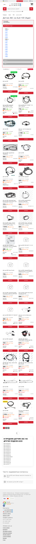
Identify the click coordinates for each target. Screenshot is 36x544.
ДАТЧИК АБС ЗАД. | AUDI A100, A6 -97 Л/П (10, 363)
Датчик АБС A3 (7, 448)
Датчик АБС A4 (7, 449)
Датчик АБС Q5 (7, 459)
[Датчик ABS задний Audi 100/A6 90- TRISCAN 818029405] (10, 147)
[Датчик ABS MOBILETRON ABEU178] (10, 171)
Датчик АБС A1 (7, 445)
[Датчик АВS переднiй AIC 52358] (26, 171)
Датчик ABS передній (8, 339)
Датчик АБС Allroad (8, 456)
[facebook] (4, 506)
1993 (6, 36)
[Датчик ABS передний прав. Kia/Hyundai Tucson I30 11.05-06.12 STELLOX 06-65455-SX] (10, 195)
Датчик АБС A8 (7, 455)
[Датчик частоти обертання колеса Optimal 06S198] (26, 309)
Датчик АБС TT (7, 464)
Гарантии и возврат (7, 533)
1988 (6, 55)
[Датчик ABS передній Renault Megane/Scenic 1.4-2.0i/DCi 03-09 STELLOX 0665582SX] (26, 264)
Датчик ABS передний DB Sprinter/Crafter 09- (24, 201)
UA (4, 1)
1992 (6, 34)
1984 (6, 48)
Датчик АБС (5, 81)
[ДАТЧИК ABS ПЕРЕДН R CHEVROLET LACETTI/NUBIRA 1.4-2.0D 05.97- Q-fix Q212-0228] (10, 239)
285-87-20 (14, 5)
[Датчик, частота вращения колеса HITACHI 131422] (26, 123)
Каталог (5, 538)
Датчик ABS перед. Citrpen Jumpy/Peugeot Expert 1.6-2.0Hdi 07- (9, 223)
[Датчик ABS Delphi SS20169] (26, 75)
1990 (6, 31)
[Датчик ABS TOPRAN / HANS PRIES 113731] (26, 381)
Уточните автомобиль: (6, 22)
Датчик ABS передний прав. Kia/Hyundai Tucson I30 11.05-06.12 (10, 201)
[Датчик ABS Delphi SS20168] (26, 147)
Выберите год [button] (8, 26)
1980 (6, 41)
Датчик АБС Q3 (7, 458)
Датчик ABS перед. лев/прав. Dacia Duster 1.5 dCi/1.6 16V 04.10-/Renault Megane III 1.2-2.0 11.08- (26, 223)
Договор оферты (7, 534)
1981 (6, 42)
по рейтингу (6, 69)
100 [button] (5, 64)
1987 (6, 53)
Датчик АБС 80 (7, 443)
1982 (6, 44)
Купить (10, 91)
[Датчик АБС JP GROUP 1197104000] (10, 75)
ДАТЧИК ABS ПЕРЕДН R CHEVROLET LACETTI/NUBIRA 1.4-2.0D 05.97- (10, 246)
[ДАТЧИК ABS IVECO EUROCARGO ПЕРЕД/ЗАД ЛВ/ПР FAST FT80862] (26, 333)
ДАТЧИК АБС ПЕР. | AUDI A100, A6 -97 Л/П (26, 363)
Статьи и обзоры (7, 536)
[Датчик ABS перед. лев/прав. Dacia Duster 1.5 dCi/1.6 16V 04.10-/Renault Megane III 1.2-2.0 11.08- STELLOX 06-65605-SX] (26, 217)
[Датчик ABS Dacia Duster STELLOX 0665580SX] (10, 264)
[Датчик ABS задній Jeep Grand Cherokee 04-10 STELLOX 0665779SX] (26, 287)
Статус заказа (6, 527)
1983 (6, 46)
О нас (4, 540)
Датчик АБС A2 (7, 446)
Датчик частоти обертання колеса (25, 316)
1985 (6, 49)
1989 (6, 56)
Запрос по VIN (20, 1)
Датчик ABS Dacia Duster (8, 270)
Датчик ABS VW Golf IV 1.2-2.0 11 (26, 246)
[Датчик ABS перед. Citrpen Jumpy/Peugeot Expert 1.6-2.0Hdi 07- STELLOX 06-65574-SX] (10, 217)
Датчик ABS (21, 81)
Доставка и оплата (7, 531)
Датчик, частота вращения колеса (25, 130)
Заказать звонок (7, 513)
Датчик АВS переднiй (23, 176)
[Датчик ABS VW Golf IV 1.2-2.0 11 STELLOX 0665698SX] (26, 239)
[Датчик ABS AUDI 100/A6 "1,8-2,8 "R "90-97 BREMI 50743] (26, 99)
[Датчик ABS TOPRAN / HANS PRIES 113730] (10, 381)
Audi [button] (6, 60)
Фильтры (30, 69)
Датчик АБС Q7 (7, 461)
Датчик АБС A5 (7, 451)
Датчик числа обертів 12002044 (24, 411)
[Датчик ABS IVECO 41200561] (10, 405)
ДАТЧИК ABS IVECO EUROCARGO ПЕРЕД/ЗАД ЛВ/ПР (25, 340)
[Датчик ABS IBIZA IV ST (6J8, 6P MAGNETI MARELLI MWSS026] (10, 309)
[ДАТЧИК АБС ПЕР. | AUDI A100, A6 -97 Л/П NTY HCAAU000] (26, 357)
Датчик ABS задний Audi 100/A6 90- (8, 153)
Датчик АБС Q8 (7, 462)
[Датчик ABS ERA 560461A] (10, 123)
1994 (6, 38)
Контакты (26, 1)
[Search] (31, 8)
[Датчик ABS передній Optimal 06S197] (10, 333)
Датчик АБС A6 (7, 452)
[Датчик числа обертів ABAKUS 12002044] (26, 405)
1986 (6, 51)
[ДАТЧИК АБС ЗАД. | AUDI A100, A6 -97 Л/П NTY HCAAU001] (10, 357)
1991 (6, 32)
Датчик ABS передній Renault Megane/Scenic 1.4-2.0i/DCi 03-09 (26, 271)
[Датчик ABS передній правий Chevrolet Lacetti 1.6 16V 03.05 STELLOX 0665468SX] (10, 287)
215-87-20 (14, 4)
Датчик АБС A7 (7, 454)
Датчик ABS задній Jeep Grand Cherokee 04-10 (26, 293)
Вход (31, 1)
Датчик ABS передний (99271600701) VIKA (8, 106)
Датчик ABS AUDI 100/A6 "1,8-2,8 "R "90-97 (26, 106)
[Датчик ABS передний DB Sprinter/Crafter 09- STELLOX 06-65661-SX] (26, 195)
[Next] (8, 428)
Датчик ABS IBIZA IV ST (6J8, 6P (10, 315)
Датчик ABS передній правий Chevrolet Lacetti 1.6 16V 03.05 (10, 293)
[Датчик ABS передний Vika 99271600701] (10, 99)
